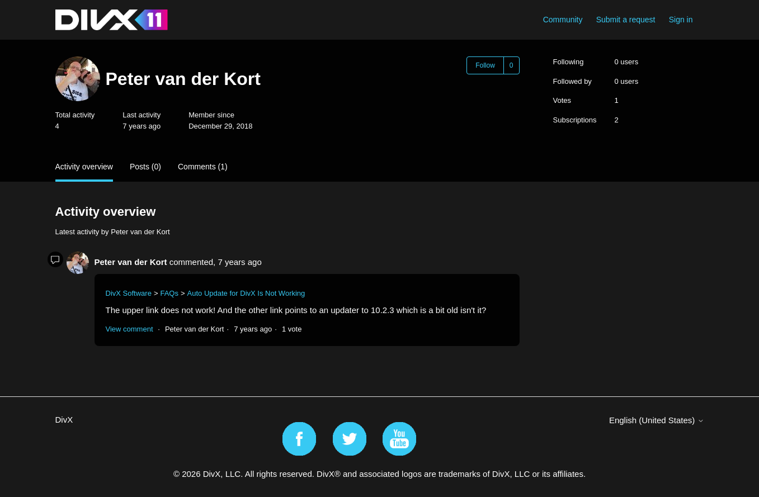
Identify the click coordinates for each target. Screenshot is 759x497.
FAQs (169, 293)
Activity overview (84, 166)
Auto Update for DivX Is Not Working (246, 293)
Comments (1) (203, 166)
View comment (129, 329)
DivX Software (129, 293)
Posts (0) (145, 166)
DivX (64, 419)
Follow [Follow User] (485, 65)
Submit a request (626, 19)
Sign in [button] (681, 19)
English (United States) (656, 420)
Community (563, 19)
